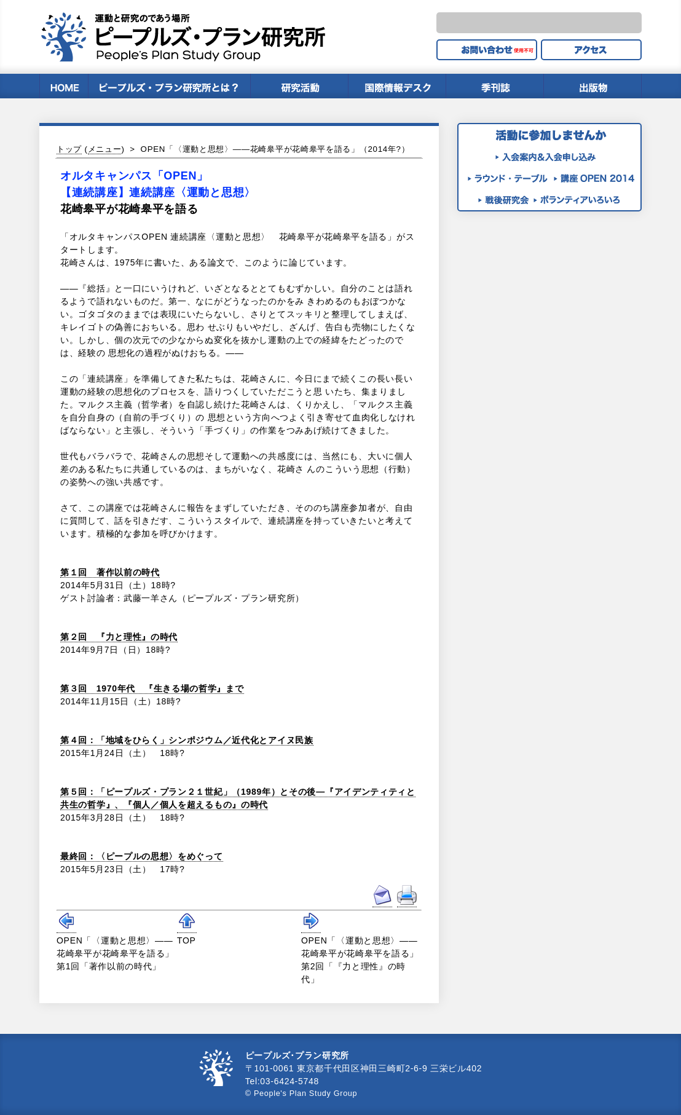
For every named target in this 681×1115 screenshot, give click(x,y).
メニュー (105, 149)
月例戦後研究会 (505, 199)
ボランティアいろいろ (576, 199)
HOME (63, 86)
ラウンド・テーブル (511, 178)
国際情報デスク (397, 86)
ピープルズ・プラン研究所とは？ (169, 86)
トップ (69, 149)
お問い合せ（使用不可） (486, 49)
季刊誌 (494, 86)
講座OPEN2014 (597, 178)
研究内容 (299, 86)
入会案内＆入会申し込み (546, 156)
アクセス (591, 49)
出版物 (592, 86)
